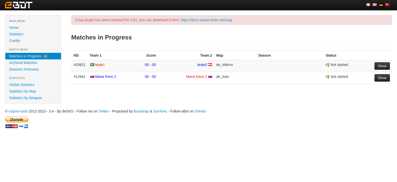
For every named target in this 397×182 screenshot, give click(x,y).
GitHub (200, 111)
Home (13, 28)
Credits (14, 41)
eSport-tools (18, 111)
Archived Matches (23, 63)
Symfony (160, 111)
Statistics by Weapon (25, 98)
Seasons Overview (24, 69)
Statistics (16, 34)
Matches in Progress (29, 56)
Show (382, 66)
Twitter (103, 111)
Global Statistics (21, 85)
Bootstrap (141, 111)
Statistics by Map (22, 91)
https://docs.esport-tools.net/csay (206, 20)
